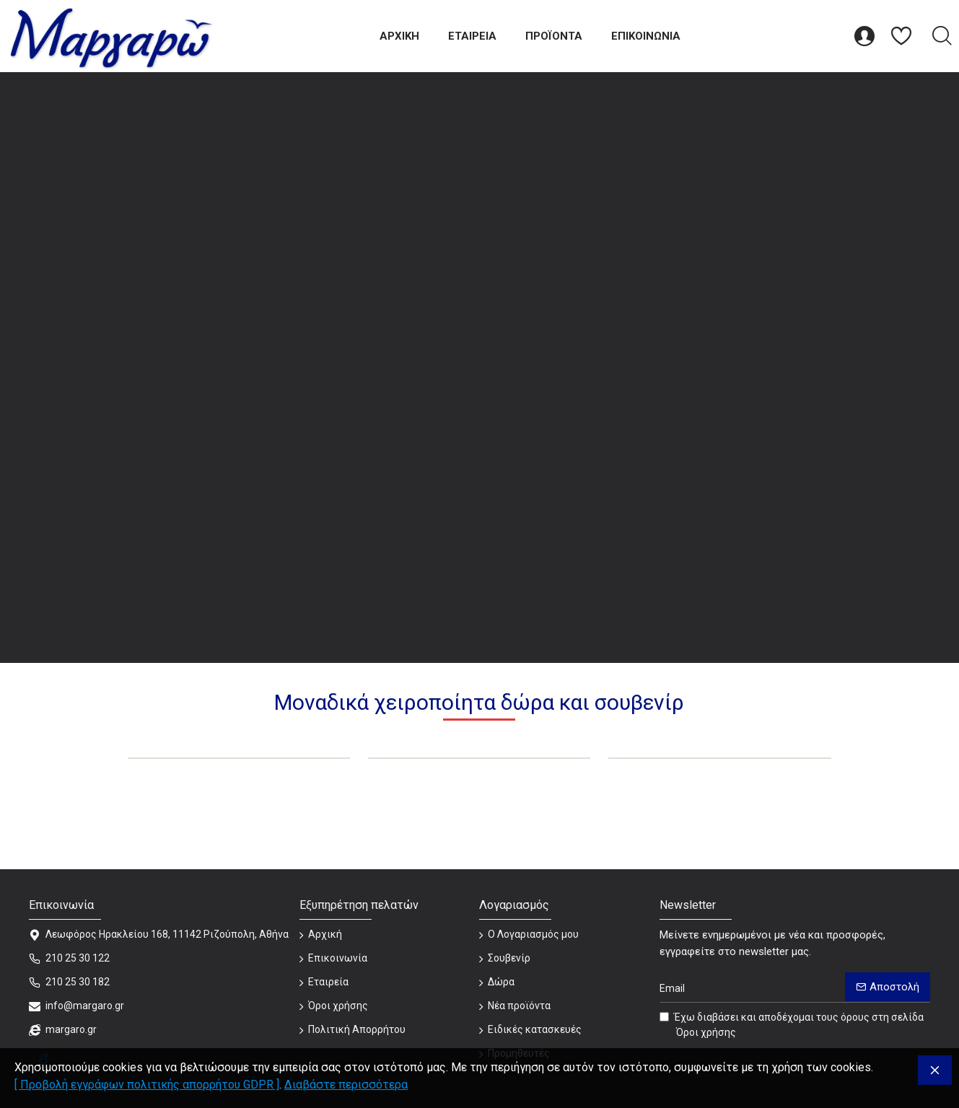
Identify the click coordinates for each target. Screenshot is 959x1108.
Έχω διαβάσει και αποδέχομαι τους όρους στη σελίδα (792, 1025)
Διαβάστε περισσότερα (346, 1084)
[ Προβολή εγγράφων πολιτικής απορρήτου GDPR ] (146, 1084)
